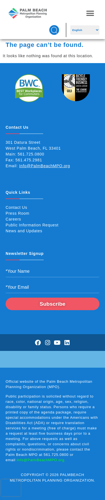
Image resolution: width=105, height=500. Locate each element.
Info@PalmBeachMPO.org (44, 166)
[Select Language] (84, 30)
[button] (90, 13)
